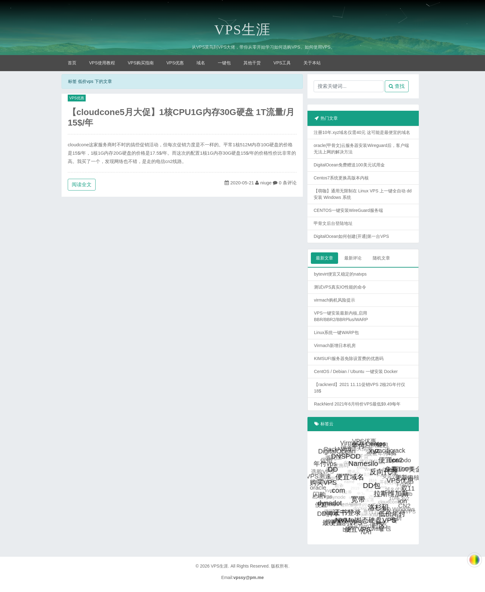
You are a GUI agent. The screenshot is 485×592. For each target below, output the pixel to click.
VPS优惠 (175, 62)
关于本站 (312, 62)
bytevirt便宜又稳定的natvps (340, 274)
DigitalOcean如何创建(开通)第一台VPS (351, 236)
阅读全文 (82, 184)
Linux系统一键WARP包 (336, 332)
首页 (72, 62)
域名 (200, 62)
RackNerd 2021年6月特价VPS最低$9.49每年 (357, 403)
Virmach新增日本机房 (335, 345)
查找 (397, 86)
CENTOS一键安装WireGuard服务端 (348, 210)
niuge (266, 182)
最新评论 (353, 257)
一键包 (224, 62)
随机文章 (381, 257)
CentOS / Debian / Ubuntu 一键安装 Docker (356, 371)
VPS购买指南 (141, 62)
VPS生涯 (242, 29)
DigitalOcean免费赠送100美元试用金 (349, 164)
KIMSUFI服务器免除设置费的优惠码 (349, 358)
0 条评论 (288, 182)
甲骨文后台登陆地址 (333, 223)
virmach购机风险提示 (334, 300)
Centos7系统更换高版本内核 (341, 177)
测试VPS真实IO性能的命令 (340, 287)
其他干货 (252, 62)
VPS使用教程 (102, 62)
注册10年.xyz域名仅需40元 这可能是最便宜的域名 (362, 132)
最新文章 (324, 257)
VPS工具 (282, 62)
